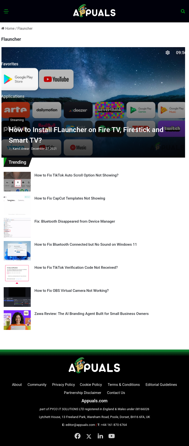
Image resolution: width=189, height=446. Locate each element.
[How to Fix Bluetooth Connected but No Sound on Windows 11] (17, 251)
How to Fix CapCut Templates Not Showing (69, 198)
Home (8, 28)
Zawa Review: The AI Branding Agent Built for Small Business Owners (91, 313)
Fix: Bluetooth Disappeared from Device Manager (74, 221)
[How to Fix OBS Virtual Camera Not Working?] (17, 297)
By (11, 148)
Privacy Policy (63, 384)
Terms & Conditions (124, 384)
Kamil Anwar (19, 148)
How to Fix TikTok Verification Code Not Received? (76, 267)
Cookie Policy (91, 384)
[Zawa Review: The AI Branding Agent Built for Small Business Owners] (17, 320)
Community (37, 384)
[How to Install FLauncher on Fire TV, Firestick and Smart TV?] (93, 102)
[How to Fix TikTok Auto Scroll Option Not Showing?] (17, 181)
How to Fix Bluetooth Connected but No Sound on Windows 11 (85, 244)
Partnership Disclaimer (82, 393)
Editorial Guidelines (161, 384)
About (17, 384)
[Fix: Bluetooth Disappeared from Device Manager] (17, 228)
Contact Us (116, 393)
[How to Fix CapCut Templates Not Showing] (17, 205)
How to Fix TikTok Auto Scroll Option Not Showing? (76, 175)
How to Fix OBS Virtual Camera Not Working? (71, 290)
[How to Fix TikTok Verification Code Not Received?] (17, 274)
